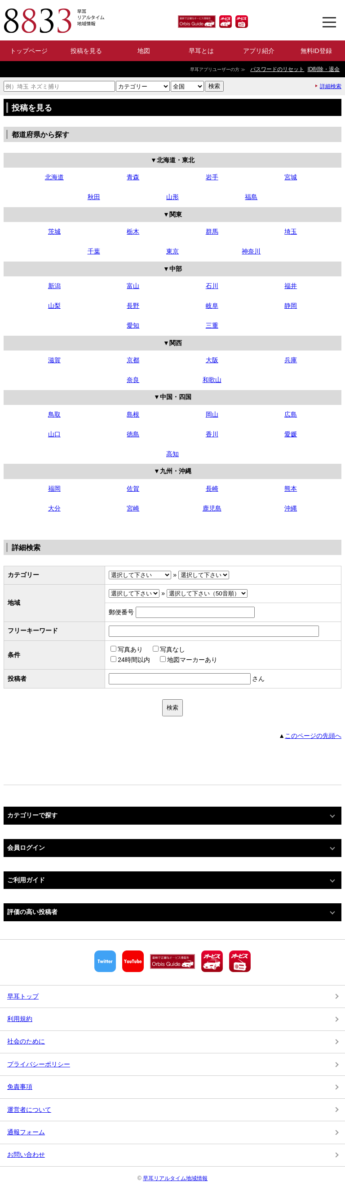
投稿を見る (86, 50)
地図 (143, 50)
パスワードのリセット (277, 69)
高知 (172, 453)
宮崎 (133, 508)
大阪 (212, 360)
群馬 (212, 231)
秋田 (94, 196)
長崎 (212, 488)
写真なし (169, 649)
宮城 (290, 177)
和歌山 (212, 379)
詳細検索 (330, 86)
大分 (54, 508)
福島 (251, 196)
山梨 (54, 305)
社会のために (26, 1041)
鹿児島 (212, 508)
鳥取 (54, 414)
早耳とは (201, 50)
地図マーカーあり (188, 659)
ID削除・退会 (323, 69)
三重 (212, 325)
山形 (172, 196)
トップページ (29, 50)
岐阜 (212, 305)
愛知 (133, 325)
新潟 (54, 285)
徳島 (133, 434)
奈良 (133, 379)
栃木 (133, 231)
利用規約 (19, 1018)
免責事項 (19, 1086)
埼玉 (290, 231)
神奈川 (251, 251)
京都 (133, 360)
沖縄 (290, 508)
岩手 (212, 177)
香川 (212, 434)
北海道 (54, 177)
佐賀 (133, 488)
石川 (212, 285)
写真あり (127, 649)
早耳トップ (23, 996)
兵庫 (290, 360)
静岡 (290, 305)
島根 (133, 414)
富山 (133, 285)
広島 (290, 414)
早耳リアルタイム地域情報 (175, 1178)
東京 (172, 251)
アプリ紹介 (258, 50)
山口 (54, 434)
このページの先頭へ (313, 735)
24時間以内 (130, 659)
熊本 (290, 488)
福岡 (54, 488)
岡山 (212, 414)
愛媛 (290, 434)
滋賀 (54, 360)
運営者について (29, 1109)
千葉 (94, 251)
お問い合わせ (26, 1154)
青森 (133, 177)
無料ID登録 (316, 50)
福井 (290, 285)
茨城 (54, 231)
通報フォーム (26, 1132)
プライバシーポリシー (38, 1064)
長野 (133, 305)
